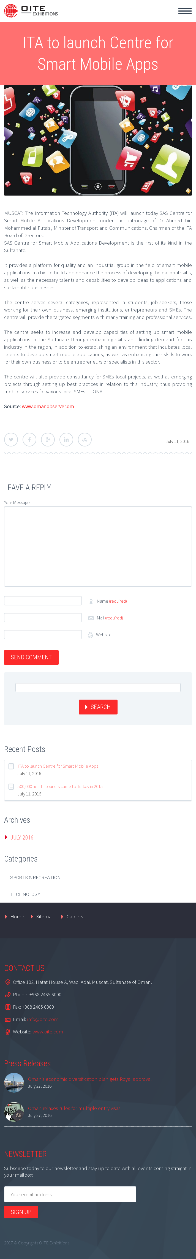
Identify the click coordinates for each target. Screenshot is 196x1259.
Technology (25, 894)
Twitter (11, 439)
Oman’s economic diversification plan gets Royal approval (90, 1079)
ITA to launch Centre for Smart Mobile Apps (58, 766)
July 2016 (22, 837)
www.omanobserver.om (48, 406)
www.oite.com (47, 1031)
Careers (75, 916)
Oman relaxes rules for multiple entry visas (74, 1108)
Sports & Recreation (35, 877)
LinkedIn (66, 439)
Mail (110, 618)
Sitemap (45, 916)
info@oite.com (43, 1019)
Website (103, 635)
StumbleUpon (85, 439)
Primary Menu (185, 11)
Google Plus (48, 439)
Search (101, 706)
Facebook (29, 439)
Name (112, 601)
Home (17, 916)
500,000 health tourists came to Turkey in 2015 (60, 786)
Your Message (17, 502)
